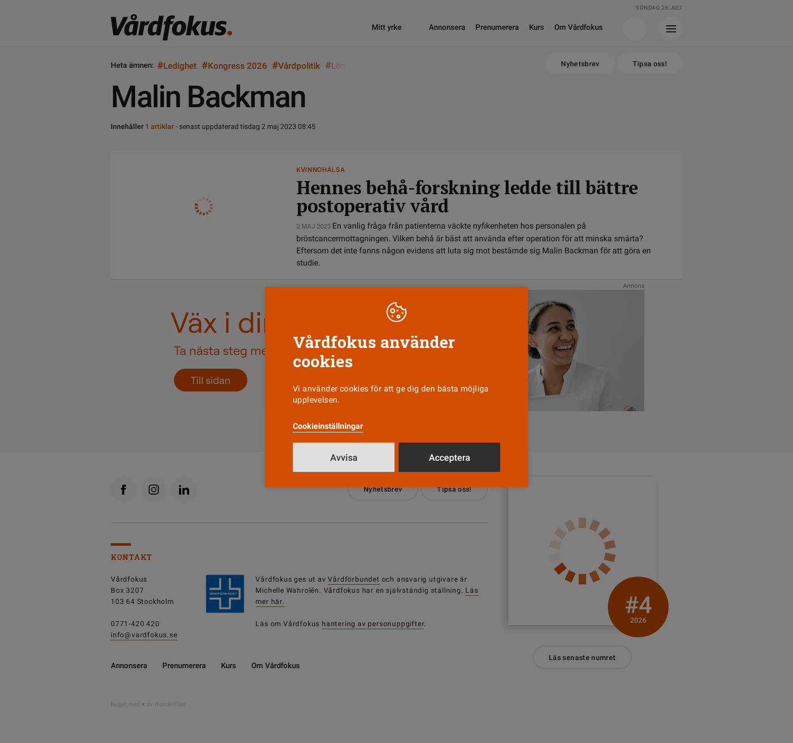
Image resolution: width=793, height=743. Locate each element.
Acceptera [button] (449, 457)
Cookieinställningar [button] (328, 426)
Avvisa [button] (344, 457)
